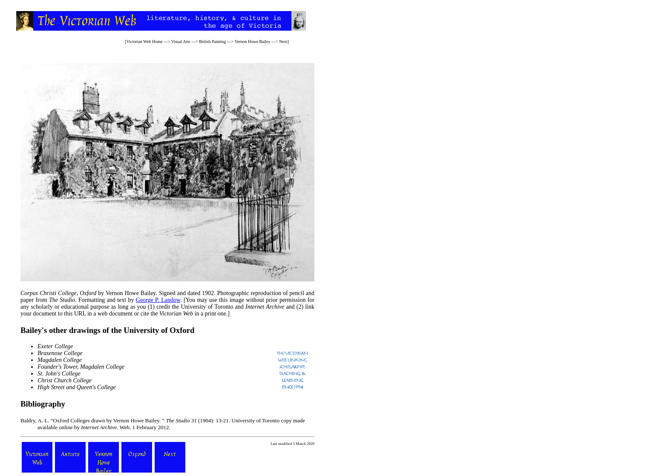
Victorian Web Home (145, 41)
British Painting (212, 41)
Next (283, 41)
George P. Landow (158, 300)
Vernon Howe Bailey (253, 41)
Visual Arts (180, 41)
